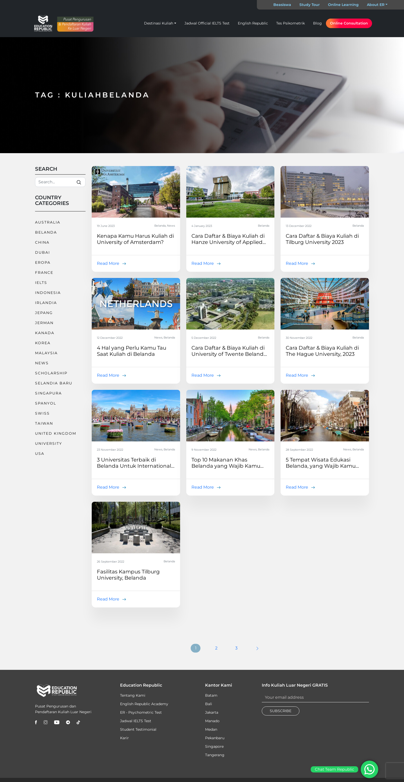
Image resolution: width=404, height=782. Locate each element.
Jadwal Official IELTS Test (207, 23)
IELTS (41, 282)
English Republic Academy (144, 704)
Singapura (48, 393)
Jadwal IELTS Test (135, 721)
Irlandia (46, 302)
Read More (108, 263)
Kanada (44, 333)
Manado (212, 721)
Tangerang (214, 755)
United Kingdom (55, 433)
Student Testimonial (138, 729)
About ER (375, 4)
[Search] (60, 182)
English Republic (253, 23)
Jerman (44, 322)
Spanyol (45, 403)
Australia (47, 222)
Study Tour (309, 4)
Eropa (42, 262)
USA (39, 453)
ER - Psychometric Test (141, 712)
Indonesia (48, 292)
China (42, 242)
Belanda (46, 232)
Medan (211, 729)
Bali (208, 704)
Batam (211, 695)
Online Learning (343, 4)
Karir (124, 738)
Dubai (42, 252)
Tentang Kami (132, 695)
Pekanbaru (214, 738)
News (42, 363)
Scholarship (51, 373)
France (44, 272)
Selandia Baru (53, 383)
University (48, 443)
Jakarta (211, 712)
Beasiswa (282, 4)
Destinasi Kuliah (158, 23)
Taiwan (44, 423)
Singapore (214, 746)
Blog (317, 23)
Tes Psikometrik (290, 23)
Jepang (44, 312)
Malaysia (46, 353)
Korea (42, 343)
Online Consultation (349, 23)
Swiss (42, 413)
